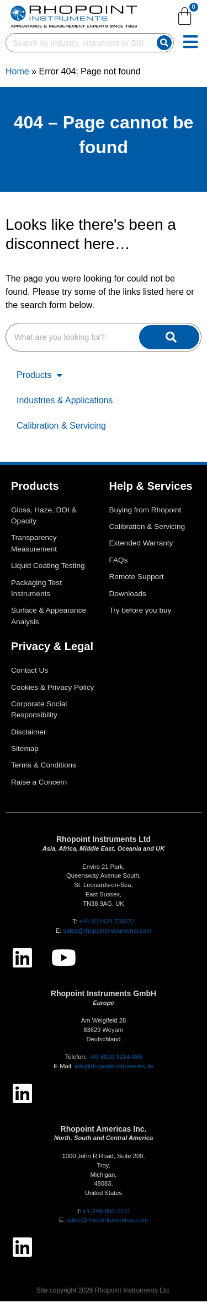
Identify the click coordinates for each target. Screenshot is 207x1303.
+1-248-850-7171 (106, 1212)
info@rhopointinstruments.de (114, 1067)
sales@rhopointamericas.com (107, 1222)
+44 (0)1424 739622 (107, 923)
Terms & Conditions (43, 767)
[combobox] (79, 43)
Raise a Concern (39, 784)
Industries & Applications (65, 402)
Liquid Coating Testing (48, 567)
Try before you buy (140, 612)
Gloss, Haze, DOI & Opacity (44, 517)
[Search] (164, 43)
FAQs (118, 562)
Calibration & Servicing (61, 427)
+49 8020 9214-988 (115, 1058)
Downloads (127, 595)
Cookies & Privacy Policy (52, 689)
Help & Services (151, 488)
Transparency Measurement (34, 545)
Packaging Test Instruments (36, 589)
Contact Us (29, 672)
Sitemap (25, 750)
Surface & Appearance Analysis (48, 617)
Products (39, 377)
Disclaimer (28, 733)
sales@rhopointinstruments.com (107, 932)
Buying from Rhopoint (145, 511)
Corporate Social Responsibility (39, 711)
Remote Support (136, 578)
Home (17, 73)
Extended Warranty (141, 545)
